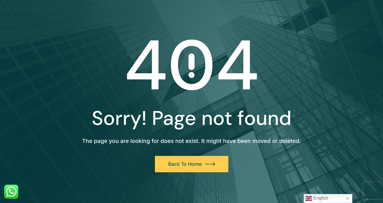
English (316, 198)
